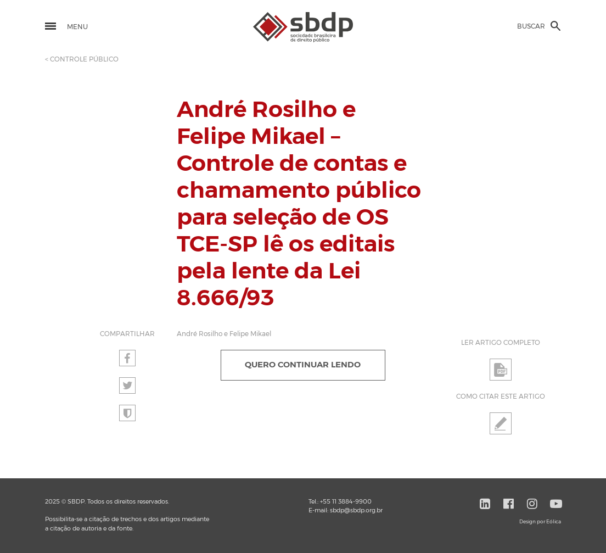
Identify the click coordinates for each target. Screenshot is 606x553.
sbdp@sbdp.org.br (356, 510)
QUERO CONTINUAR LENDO (303, 365)
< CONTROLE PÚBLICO (82, 59)
